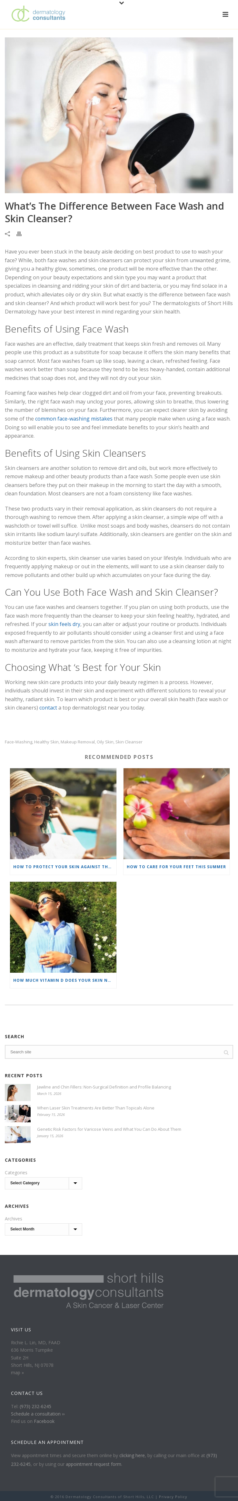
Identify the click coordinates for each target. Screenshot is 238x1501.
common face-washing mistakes (74, 418)
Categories (16, 1172)
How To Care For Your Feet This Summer (176, 867)
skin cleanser (129, 742)
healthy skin (46, 742)
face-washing (18, 742)
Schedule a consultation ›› (37, 1414)
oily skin (105, 742)
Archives (13, 1219)
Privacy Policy (173, 1496)
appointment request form (93, 1464)
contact (48, 707)
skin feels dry (64, 624)
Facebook (44, 1421)
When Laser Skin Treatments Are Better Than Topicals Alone (95, 1108)
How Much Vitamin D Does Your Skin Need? (64, 980)
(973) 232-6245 (35, 1406)
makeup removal (78, 742)
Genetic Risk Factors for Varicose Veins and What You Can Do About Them (109, 1129)
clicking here (132, 1455)
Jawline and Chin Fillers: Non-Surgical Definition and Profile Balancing (104, 1087)
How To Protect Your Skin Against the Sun (64, 867)
